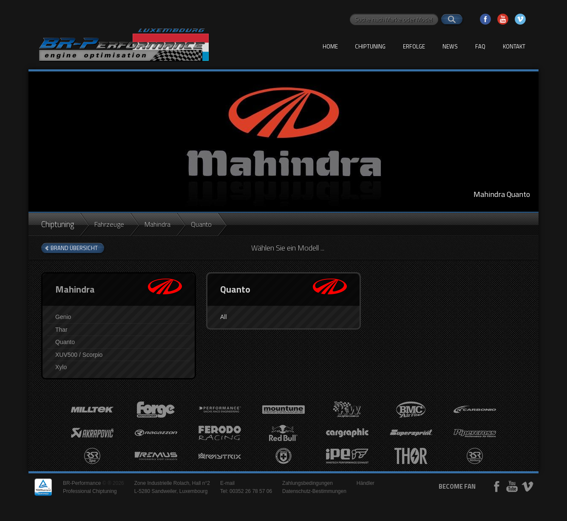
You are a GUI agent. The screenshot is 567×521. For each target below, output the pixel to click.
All (223, 316)
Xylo (61, 367)
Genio (63, 316)
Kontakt (514, 46)
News (450, 46)
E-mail (227, 483)
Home (330, 46)
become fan (457, 486)
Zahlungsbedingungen (307, 483)
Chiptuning (370, 46)
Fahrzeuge (109, 224)
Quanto (65, 342)
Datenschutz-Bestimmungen (314, 491)
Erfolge (414, 46)
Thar (61, 329)
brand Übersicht (74, 248)
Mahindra (157, 224)
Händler (365, 483)
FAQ (480, 46)
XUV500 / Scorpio (78, 354)
